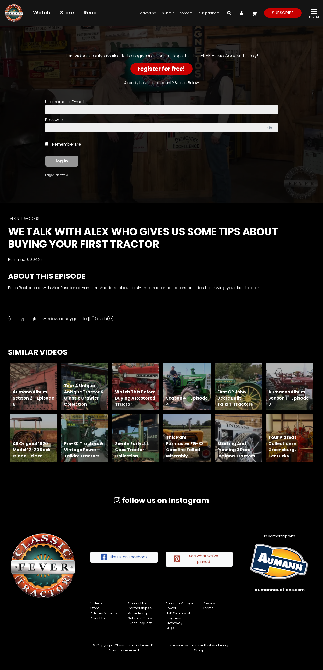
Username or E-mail (64, 102)
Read (90, 12)
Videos (96, 603)
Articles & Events (104, 613)
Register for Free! (161, 69)
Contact (186, 13)
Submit (168, 13)
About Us (97, 618)
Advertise (148, 13)
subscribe (283, 13)
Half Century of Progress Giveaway (178, 618)
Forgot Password (56, 175)
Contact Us (137, 603)
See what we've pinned (196, 558)
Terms (208, 608)
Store (67, 12)
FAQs (170, 628)
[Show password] (269, 127)
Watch (41, 12)
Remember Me (63, 144)
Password (55, 120)
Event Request (140, 623)
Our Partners (209, 13)
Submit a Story (140, 618)
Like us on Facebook (124, 557)
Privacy (209, 603)
